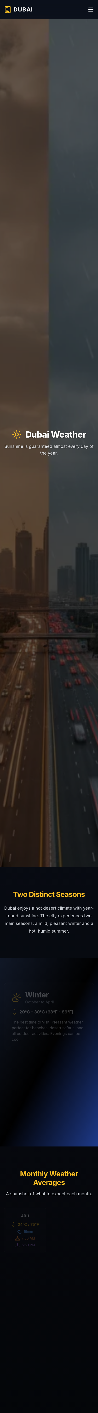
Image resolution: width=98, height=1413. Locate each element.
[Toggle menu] (90, 9)
